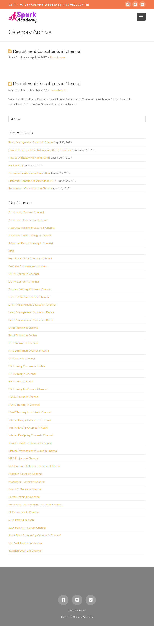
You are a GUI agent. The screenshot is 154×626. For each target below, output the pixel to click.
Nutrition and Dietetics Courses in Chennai (34, 466)
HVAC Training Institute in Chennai (29, 412)
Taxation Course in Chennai (24, 550)
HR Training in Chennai (22, 373)
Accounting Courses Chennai (26, 212)
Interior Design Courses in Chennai (29, 419)
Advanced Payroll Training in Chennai (30, 243)
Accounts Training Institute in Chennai (31, 227)
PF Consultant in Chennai (23, 512)
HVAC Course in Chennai (23, 396)
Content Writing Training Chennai (28, 296)
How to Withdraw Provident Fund (28, 157)
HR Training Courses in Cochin (26, 366)
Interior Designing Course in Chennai (30, 435)
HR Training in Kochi (20, 381)
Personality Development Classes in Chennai (35, 504)
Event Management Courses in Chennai (32, 304)
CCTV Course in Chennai (23, 273)
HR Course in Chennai (21, 358)
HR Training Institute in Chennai (27, 389)
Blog (11, 250)
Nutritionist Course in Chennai (26, 481)
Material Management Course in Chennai (32, 450)
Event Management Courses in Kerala (31, 312)
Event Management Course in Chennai (31, 142)
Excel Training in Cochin (22, 335)
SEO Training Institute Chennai (27, 527)
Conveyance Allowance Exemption (29, 173)
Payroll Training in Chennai (24, 496)
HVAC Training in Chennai (24, 404)
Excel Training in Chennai (23, 327)
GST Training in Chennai (23, 343)
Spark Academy (84, 617)
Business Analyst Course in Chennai (30, 258)
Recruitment (57, 57)
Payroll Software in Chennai (24, 489)
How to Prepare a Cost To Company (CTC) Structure (40, 150)
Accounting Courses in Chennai (27, 220)
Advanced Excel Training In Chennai (29, 235)
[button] (141, 17)
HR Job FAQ (15, 165)
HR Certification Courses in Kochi (28, 350)
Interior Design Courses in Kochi (28, 427)
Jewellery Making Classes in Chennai (30, 443)
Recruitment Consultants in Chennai (47, 51)
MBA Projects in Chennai (23, 458)
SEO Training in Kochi (21, 519)
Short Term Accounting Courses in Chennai (34, 535)
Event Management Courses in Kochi (30, 320)
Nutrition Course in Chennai (25, 473)
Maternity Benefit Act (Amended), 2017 (32, 180)
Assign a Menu (77, 610)
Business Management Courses (27, 266)
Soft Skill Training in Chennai (25, 542)
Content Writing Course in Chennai (29, 289)
